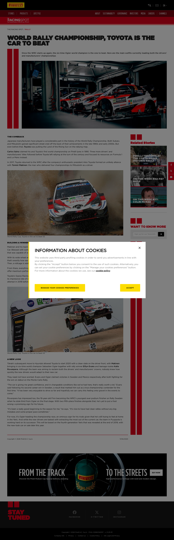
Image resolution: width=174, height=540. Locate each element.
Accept (130, 288)
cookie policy (103, 271)
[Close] (139, 247)
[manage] (60, 288)
